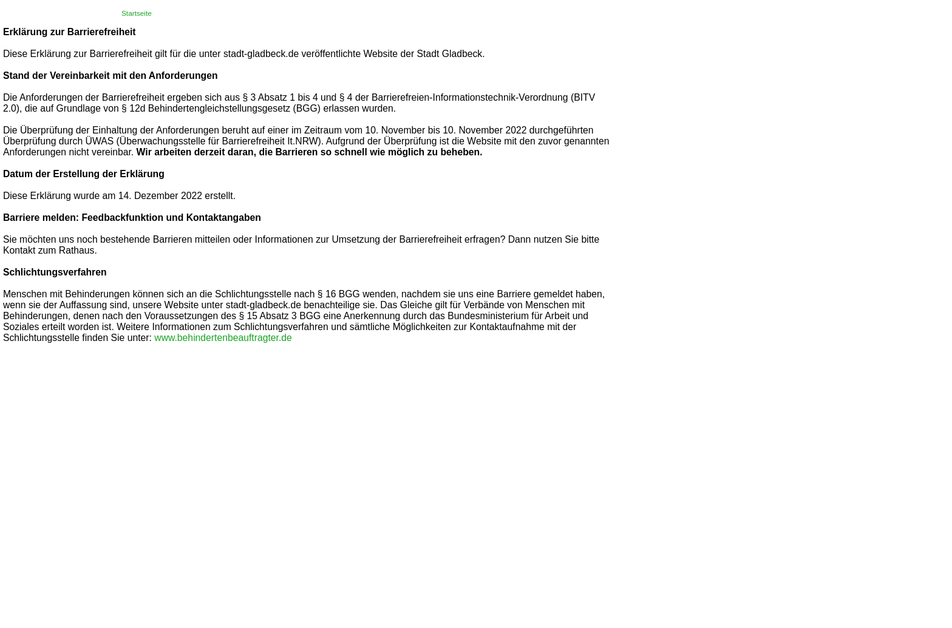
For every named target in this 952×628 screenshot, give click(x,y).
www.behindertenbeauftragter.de (223, 338)
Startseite (136, 13)
